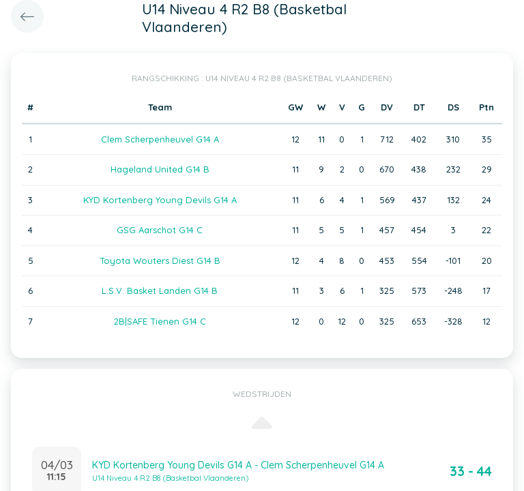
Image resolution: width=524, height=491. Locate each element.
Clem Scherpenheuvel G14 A (160, 139)
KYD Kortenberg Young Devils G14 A (160, 199)
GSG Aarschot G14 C (160, 229)
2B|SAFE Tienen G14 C (160, 321)
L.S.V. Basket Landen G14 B (160, 290)
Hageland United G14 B (160, 169)
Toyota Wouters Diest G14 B (160, 260)
